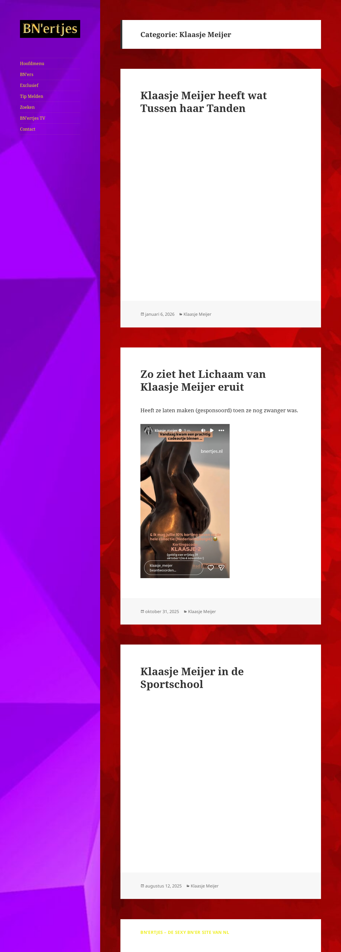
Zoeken (27, 107)
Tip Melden (31, 96)
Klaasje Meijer (198, 314)
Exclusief (29, 85)
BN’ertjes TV (32, 118)
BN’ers (26, 74)
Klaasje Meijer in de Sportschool (192, 677)
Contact (27, 129)
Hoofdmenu (32, 63)
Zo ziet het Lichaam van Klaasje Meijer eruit (203, 380)
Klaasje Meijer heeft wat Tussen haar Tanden (203, 101)
